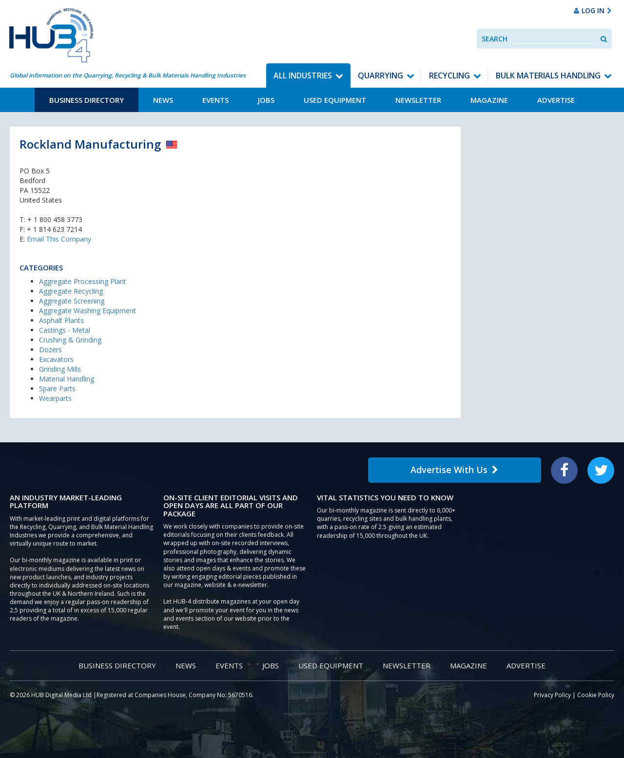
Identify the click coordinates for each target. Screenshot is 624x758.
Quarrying (380, 75)
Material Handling (66, 378)
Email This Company (59, 239)
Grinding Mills (60, 369)
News (163, 100)
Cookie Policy (595, 695)
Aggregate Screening (71, 300)
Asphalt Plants (61, 320)
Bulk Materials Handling (548, 75)
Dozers (50, 349)
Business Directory (86, 100)
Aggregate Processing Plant (82, 281)
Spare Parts (57, 388)
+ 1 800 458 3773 (54, 219)
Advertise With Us (454, 469)
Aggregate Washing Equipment (87, 310)
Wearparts (55, 398)
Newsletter (418, 100)
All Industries (302, 75)
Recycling (449, 75)
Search (494, 38)
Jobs (266, 100)
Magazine (489, 100)
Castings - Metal (64, 330)
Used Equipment (335, 100)
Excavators (56, 359)
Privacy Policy (552, 695)
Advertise (556, 100)
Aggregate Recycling (71, 291)
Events (215, 100)
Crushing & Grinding (70, 339)
